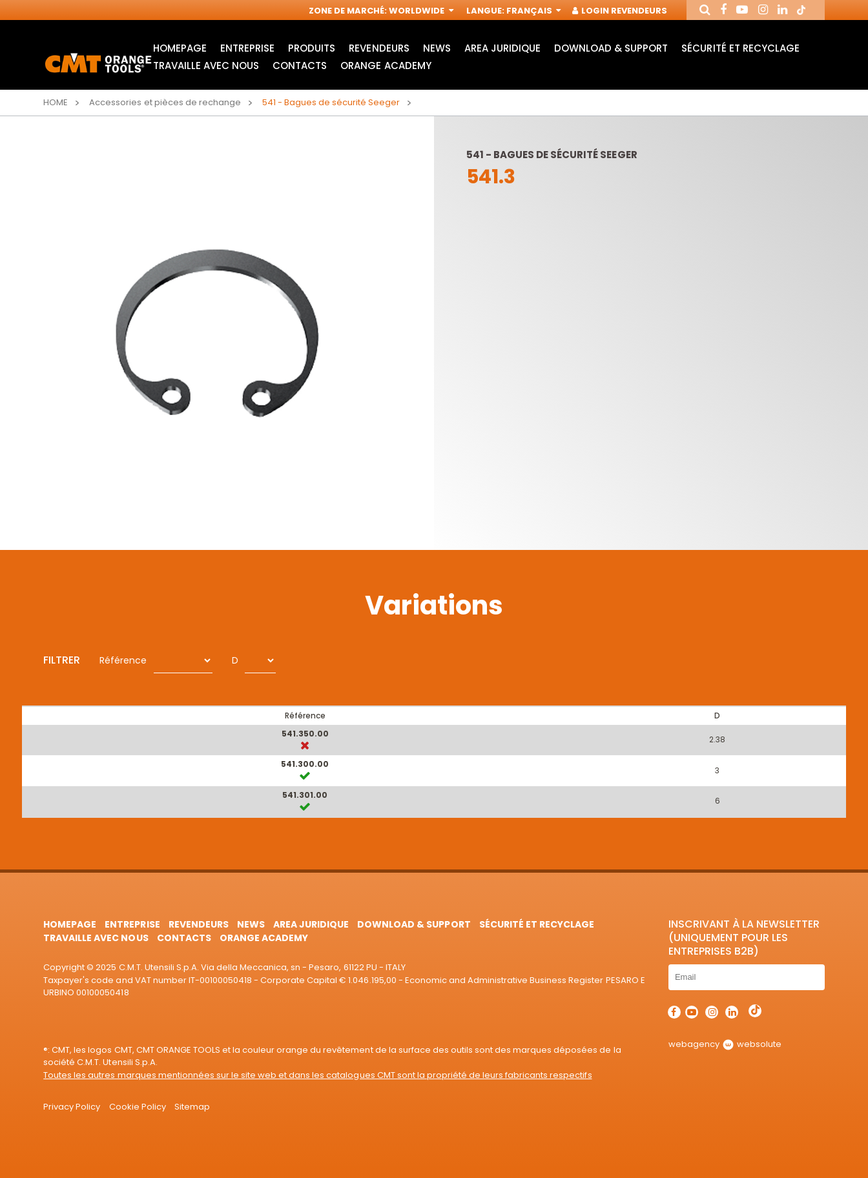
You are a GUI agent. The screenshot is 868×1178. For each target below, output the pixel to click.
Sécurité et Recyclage (740, 49)
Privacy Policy (71, 1107)
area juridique (502, 49)
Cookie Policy (137, 1107)
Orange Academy (385, 66)
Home (55, 102)
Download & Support (611, 49)
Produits (311, 49)
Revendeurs (379, 49)
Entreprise (247, 49)
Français (532, 11)
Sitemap (192, 1107)
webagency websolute (724, 1044)
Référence (123, 660)
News (437, 49)
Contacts (300, 66)
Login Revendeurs (620, 11)
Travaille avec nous (206, 66)
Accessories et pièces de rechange (165, 102)
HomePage (180, 49)
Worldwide (420, 11)
